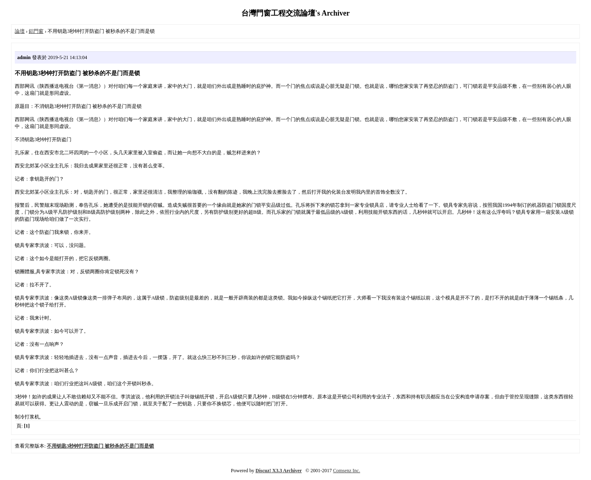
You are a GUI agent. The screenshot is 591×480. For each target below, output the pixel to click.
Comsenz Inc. (346, 470)
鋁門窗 (36, 31)
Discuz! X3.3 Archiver (279, 470)
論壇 (20, 31)
